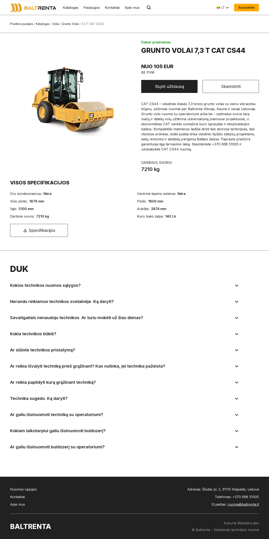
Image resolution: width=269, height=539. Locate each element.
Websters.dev (248, 523)
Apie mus (132, 7)
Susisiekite (246, 7)
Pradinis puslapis (21, 24)
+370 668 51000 (245, 497)
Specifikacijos (39, 230)
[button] (223, 7)
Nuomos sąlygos (23, 489)
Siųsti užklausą (169, 86)
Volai (55, 24)
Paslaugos (91, 7)
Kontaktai (112, 7)
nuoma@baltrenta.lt (243, 504)
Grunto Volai (70, 24)
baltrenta (30, 526)
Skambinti (231, 86)
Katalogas (70, 7)
